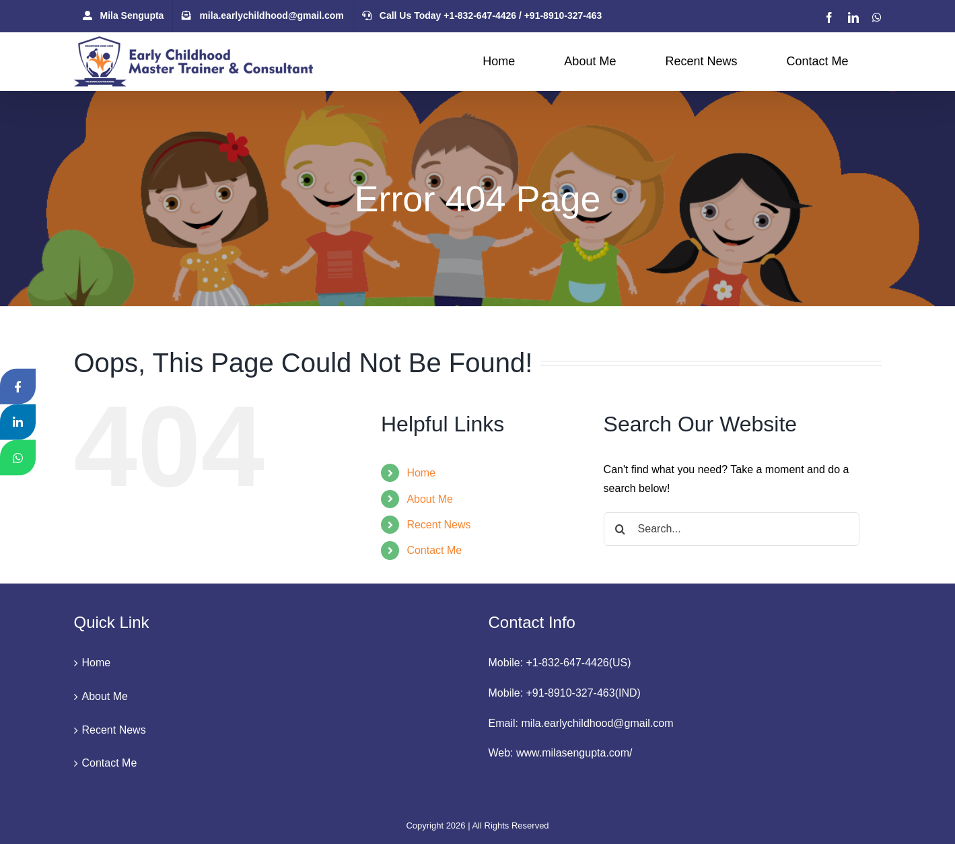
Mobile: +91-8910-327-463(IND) (565, 693)
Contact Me (434, 550)
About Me (429, 499)
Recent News (438, 524)
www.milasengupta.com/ (574, 753)
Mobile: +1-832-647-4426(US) (560, 662)
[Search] (620, 529)
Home (420, 473)
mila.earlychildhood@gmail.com (597, 723)
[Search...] (731, 529)
